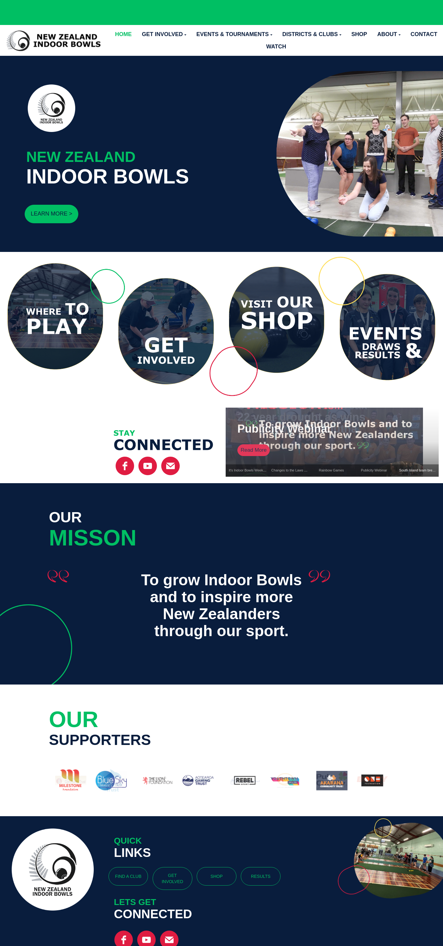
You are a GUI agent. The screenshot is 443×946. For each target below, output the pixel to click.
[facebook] (125, 466)
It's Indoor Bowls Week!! (247, 470)
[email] (170, 466)
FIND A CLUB (128, 876)
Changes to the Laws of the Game (297, 470)
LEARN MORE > (51, 214)
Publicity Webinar (374, 470)
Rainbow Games (331, 470)
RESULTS (261, 876)
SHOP (217, 876)
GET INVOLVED (172, 878)
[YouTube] (147, 466)
